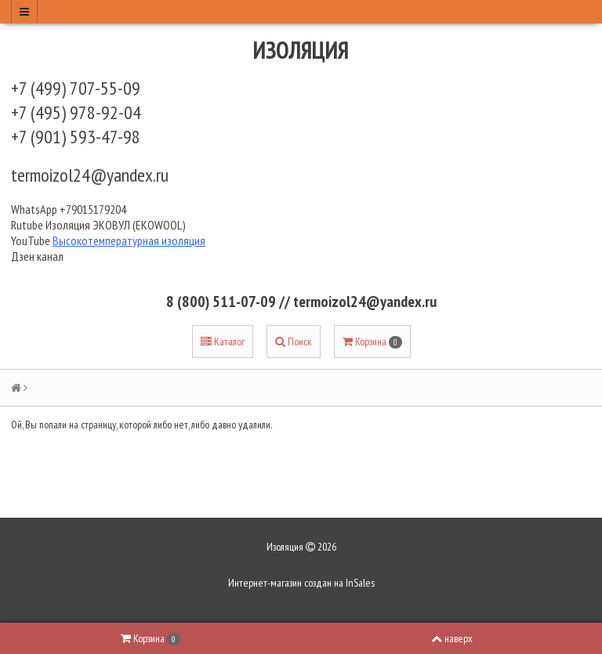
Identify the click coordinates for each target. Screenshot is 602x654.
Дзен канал (38, 256)
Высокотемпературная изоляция (129, 240)
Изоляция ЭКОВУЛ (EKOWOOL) (115, 225)
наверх (452, 638)
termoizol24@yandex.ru (90, 175)
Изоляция (301, 49)
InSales (360, 583)
